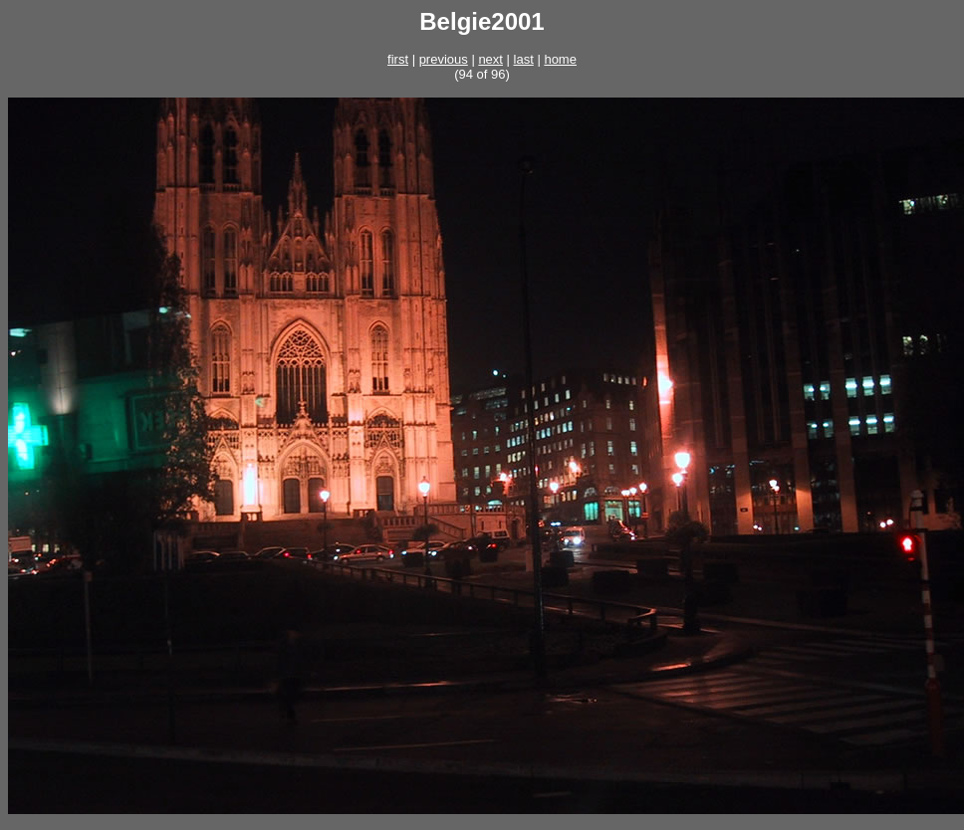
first (397, 59)
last (524, 59)
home (560, 59)
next (490, 59)
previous (443, 59)
